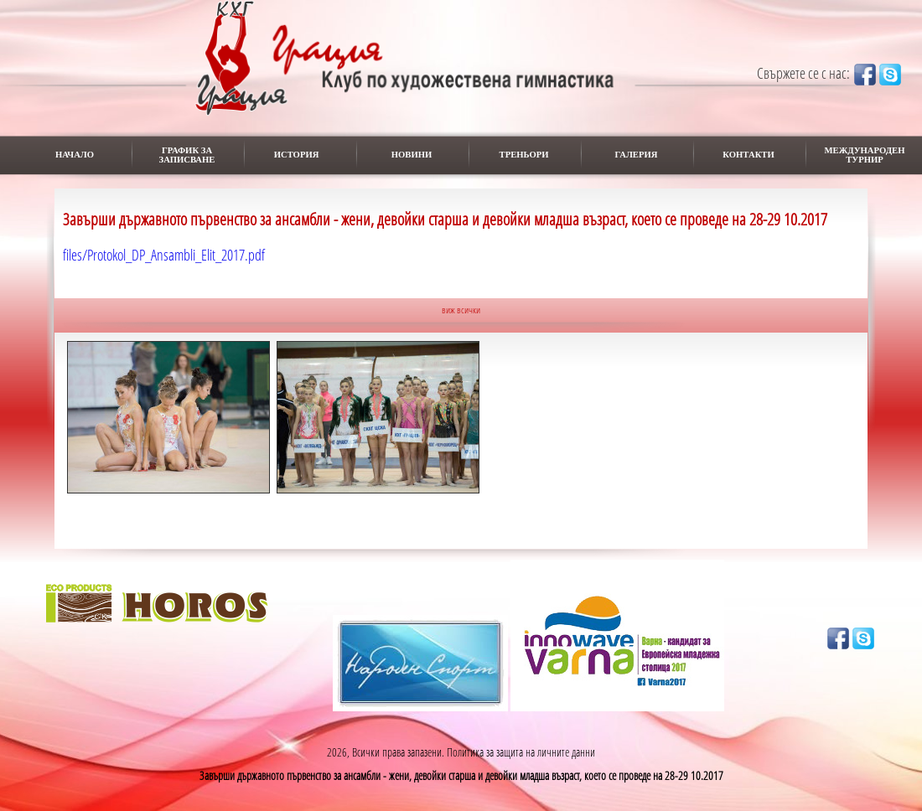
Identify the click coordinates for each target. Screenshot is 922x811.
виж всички (461, 309)
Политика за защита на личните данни (521, 752)
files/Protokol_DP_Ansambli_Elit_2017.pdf (164, 255)
